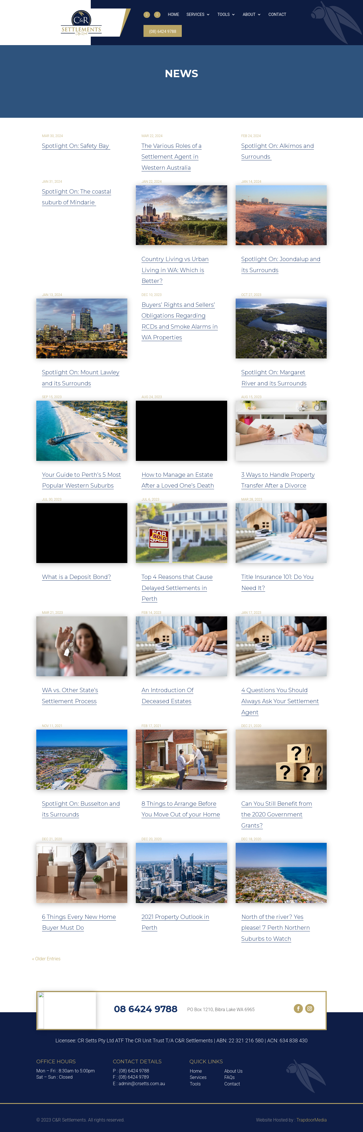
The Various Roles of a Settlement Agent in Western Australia (172, 156)
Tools (224, 14)
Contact (277, 14)
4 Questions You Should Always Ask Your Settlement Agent (280, 701)
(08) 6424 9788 (162, 32)
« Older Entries (46, 958)
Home (173, 14)
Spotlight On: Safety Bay (76, 145)
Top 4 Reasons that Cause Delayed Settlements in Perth (177, 588)
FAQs (229, 1077)
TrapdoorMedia (311, 1120)
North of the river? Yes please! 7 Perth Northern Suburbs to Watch (275, 927)
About (249, 14)
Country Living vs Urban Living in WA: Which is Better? (175, 270)
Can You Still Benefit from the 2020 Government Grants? (276, 814)
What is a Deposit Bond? (76, 577)
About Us (233, 1071)
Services (195, 14)
